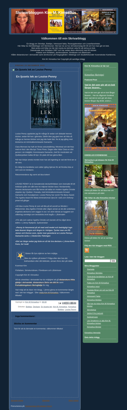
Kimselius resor (93, 287)
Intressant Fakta (93, 296)
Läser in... (89, 70)
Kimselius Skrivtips (95, 273)
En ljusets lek (46, 307)
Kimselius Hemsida (92, 333)
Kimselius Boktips (94, 300)
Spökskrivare (92, 317)
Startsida (46, 401)
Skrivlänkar (91, 310)
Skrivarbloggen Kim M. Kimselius (46, 12)
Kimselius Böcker (94, 327)
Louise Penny (70, 310)
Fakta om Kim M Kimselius (98, 283)
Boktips (29, 307)
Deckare (36, 307)
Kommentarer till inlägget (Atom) (38, 406)
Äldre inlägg (73, 401)
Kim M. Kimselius (60, 307)
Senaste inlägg (17, 401)
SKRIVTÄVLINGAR (95, 314)
